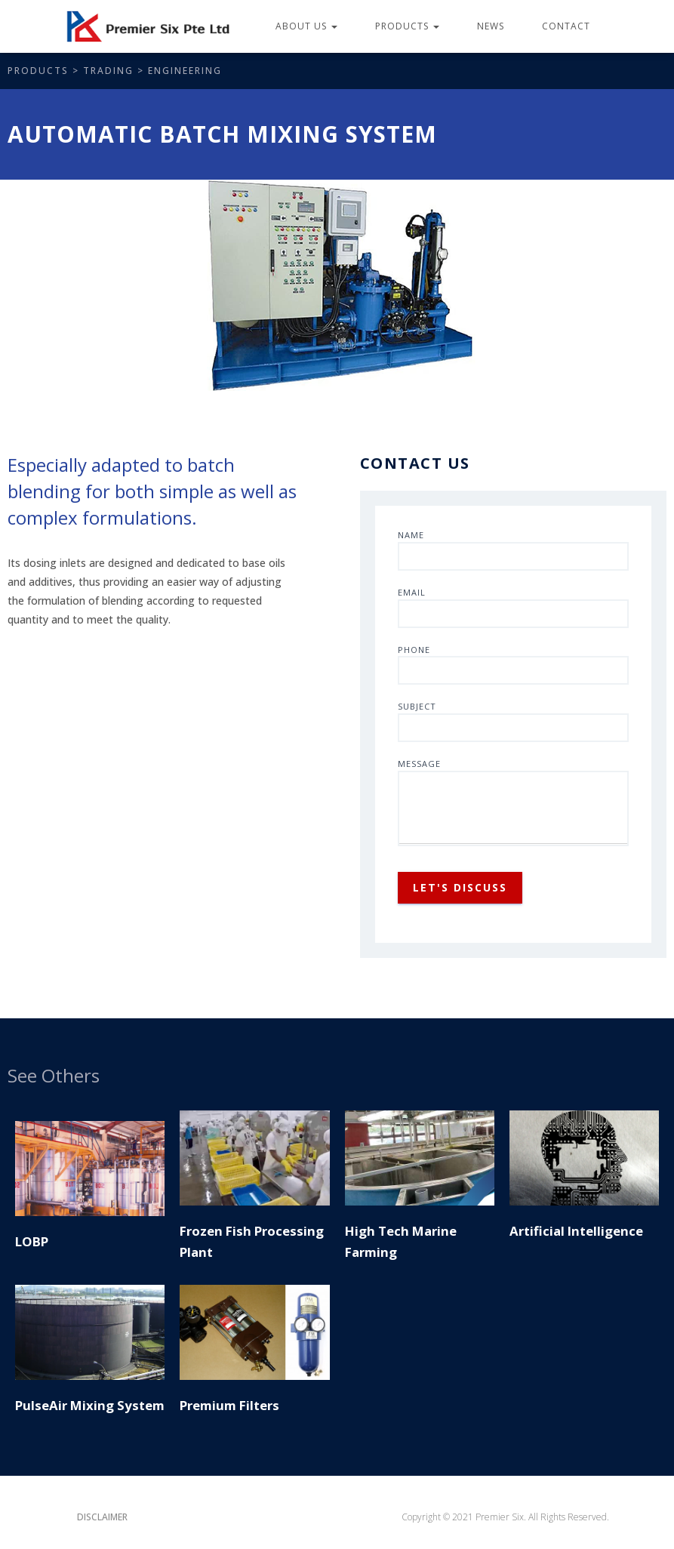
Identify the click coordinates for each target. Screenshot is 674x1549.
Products (407, 26)
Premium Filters (229, 1405)
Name (513, 550)
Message (513, 802)
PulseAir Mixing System (90, 1405)
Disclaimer (102, 1517)
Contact (566, 26)
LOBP (31, 1241)
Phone (513, 664)
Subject (513, 721)
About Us (306, 26)
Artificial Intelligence (576, 1231)
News (490, 26)
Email (513, 607)
